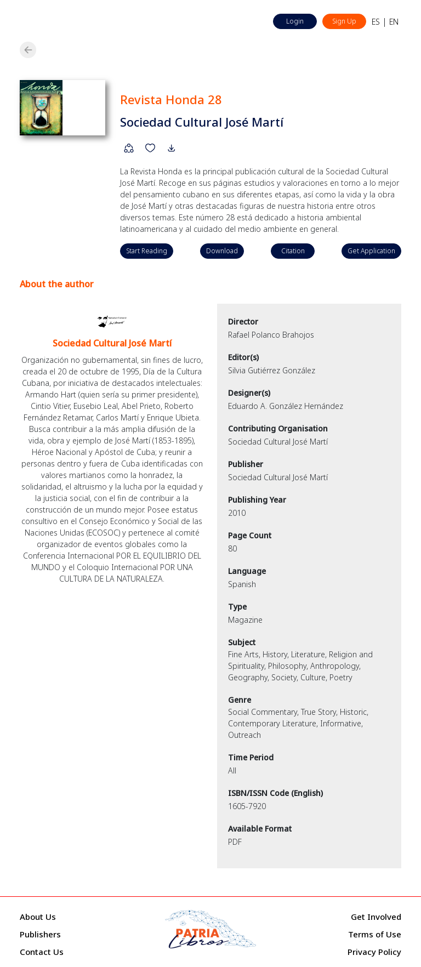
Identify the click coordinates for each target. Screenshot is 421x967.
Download (222, 250)
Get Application (371, 250)
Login (295, 21)
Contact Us (42, 951)
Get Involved (376, 916)
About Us (38, 916)
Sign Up (344, 21)
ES (376, 21)
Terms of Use (374, 934)
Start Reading (146, 250)
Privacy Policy (374, 951)
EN (394, 21)
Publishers (40, 934)
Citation (293, 250)
